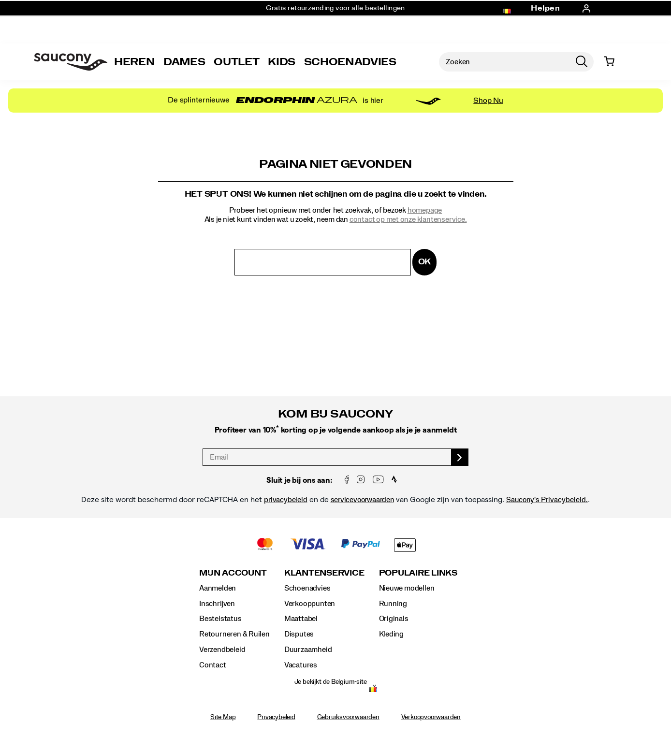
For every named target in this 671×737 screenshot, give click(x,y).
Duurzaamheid (308, 649)
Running (393, 603)
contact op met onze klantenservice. (408, 219)
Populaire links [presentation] (418, 573)
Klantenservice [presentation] (324, 573)
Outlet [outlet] (236, 62)
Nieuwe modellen (407, 588)
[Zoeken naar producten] (504, 62)
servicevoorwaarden (362, 500)
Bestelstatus (220, 618)
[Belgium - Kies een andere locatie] (373, 691)
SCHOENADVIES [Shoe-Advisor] (350, 62)
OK (424, 262)
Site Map (222, 717)
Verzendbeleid (222, 649)
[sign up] (460, 457)
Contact (212, 665)
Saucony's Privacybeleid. (547, 500)
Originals (393, 618)
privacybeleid (285, 500)
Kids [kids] (281, 62)
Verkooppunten (309, 603)
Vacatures (300, 665)
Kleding (391, 634)
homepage (425, 210)
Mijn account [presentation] (232, 573)
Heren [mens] (134, 62)
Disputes (299, 634)
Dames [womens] (184, 62)
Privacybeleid (276, 717)
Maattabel (301, 618)
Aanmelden (217, 588)
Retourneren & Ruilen (234, 634)
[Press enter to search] (581, 62)
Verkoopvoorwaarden (431, 717)
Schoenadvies (307, 588)
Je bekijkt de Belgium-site (330, 682)
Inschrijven (217, 603)
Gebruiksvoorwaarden (348, 717)
